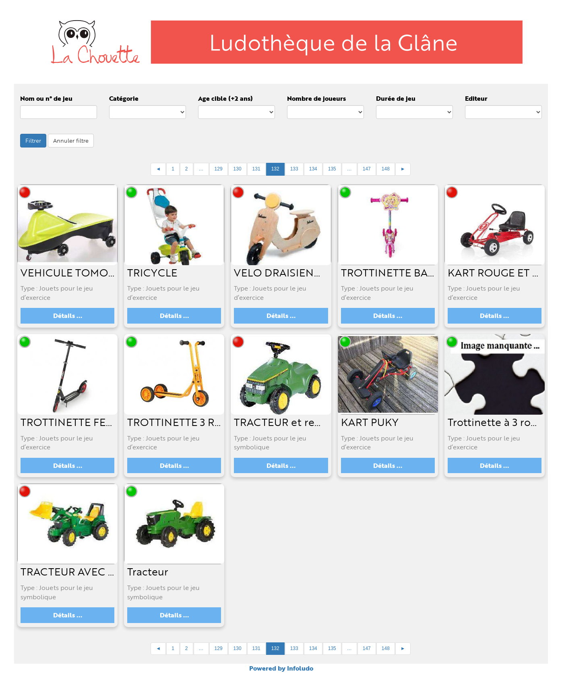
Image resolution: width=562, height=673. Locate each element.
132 (275, 169)
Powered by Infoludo (281, 668)
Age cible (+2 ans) (225, 98)
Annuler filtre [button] (71, 140)
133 (294, 169)
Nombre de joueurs (316, 98)
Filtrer (33, 140)
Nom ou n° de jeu (46, 98)
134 (313, 169)
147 (367, 169)
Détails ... (67, 315)
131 (256, 169)
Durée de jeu (395, 98)
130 (237, 169)
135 (332, 169)
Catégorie (123, 98)
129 (219, 169)
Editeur (476, 98)
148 (386, 169)
